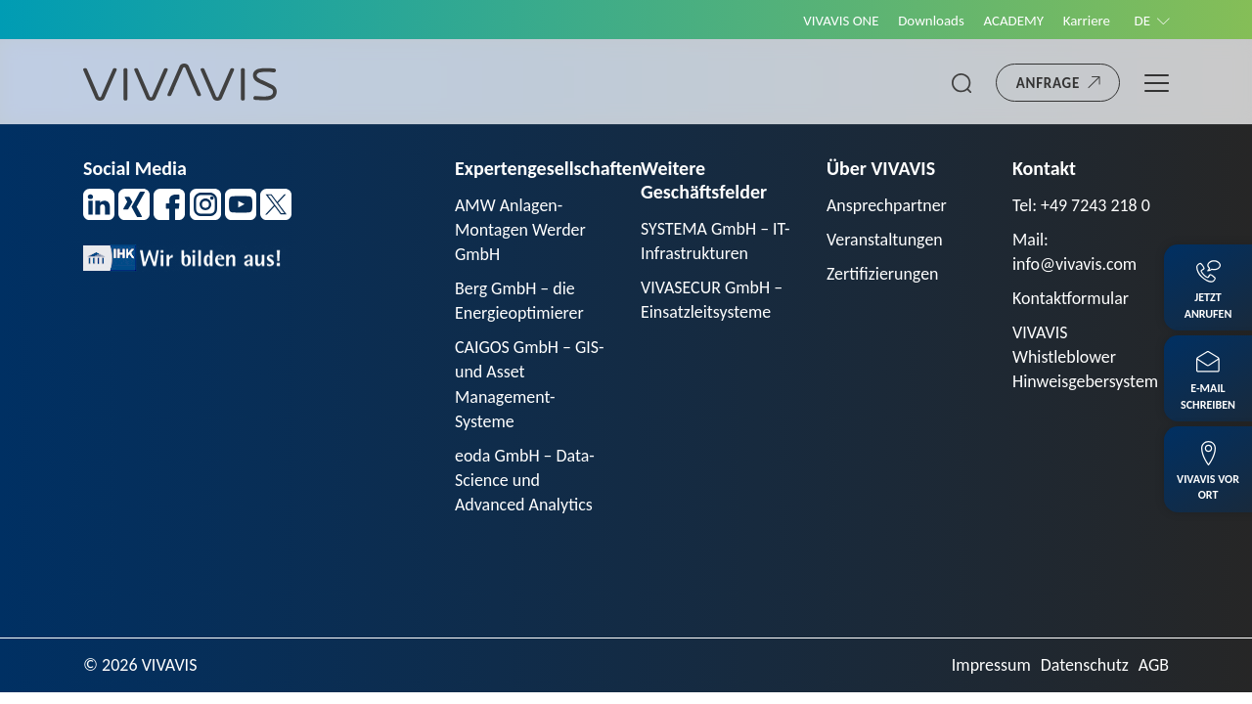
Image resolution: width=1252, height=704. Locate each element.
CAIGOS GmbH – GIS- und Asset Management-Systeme (529, 385)
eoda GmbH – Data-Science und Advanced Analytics (525, 481)
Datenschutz (1084, 666)
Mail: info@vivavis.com (1075, 252)
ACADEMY (1012, 20)
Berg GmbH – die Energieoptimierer (519, 302)
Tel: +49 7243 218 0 (1081, 205)
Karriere (1086, 20)
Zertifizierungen (883, 274)
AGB (1154, 666)
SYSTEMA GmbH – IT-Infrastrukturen (715, 241)
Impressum (990, 666)
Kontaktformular (1071, 299)
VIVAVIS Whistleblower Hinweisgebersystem (1085, 358)
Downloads (929, 20)
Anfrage (1048, 83)
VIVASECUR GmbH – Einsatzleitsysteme (712, 300)
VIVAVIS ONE (838, 20)
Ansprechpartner (887, 205)
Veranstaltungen (885, 239)
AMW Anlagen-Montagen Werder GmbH (520, 230)
